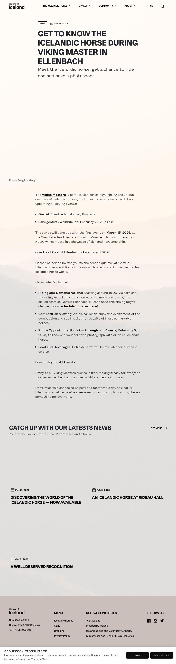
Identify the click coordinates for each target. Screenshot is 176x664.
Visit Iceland (93, 620)
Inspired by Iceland (97, 625)
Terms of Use (39, 659)
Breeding (59, 630)
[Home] (16, 6)
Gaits (57, 625)
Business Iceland (19, 619)
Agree (137, 655)
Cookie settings (161, 655)
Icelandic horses (63, 620)
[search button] (162, 5)
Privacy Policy (62, 635)
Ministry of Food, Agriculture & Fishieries (110, 635)
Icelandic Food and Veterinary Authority (109, 630)
